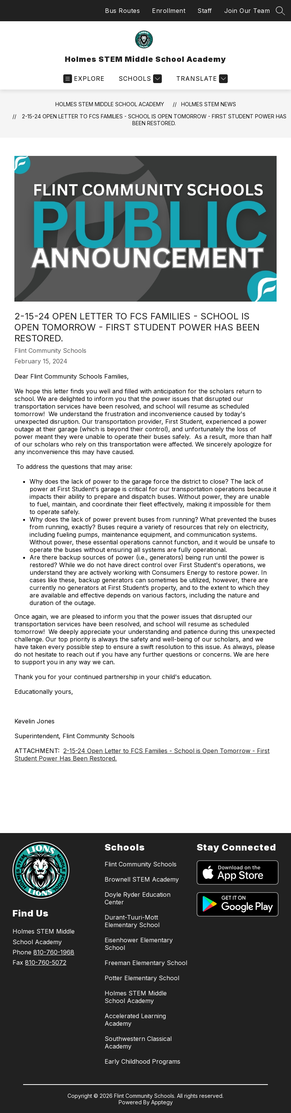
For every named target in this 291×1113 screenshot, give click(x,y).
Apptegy (162, 1102)
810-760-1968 (53, 952)
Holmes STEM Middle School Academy (109, 104)
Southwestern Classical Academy (138, 1042)
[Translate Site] (201, 78)
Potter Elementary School (142, 978)
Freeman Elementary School (146, 963)
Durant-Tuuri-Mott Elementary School (132, 921)
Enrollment (168, 10)
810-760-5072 (45, 962)
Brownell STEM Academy (142, 879)
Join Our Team (247, 10)
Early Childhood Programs (142, 1061)
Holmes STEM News (208, 104)
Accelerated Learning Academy (135, 1019)
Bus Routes (122, 10)
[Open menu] (84, 78)
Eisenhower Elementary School (139, 943)
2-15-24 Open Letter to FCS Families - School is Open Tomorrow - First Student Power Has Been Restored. (154, 119)
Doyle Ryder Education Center (138, 898)
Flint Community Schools (141, 864)
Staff (204, 10)
